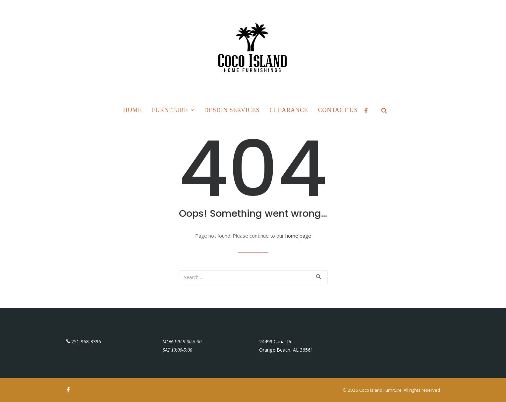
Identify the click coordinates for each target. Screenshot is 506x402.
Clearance (289, 110)
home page (298, 235)
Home (132, 110)
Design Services (232, 110)
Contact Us (338, 110)
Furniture (173, 110)
